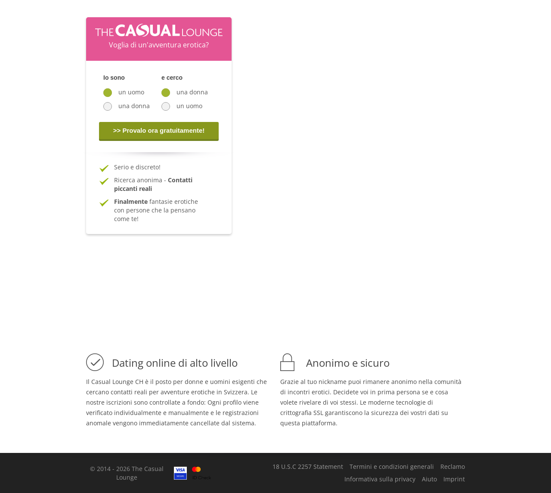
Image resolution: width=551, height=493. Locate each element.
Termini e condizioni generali (392, 467)
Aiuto (429, 479)
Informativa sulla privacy (379, 479)
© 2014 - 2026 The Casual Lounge (127, 473)
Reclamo (452, 467)
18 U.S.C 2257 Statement (307, 467)
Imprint (454, 479)
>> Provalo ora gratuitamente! (159, 130)
